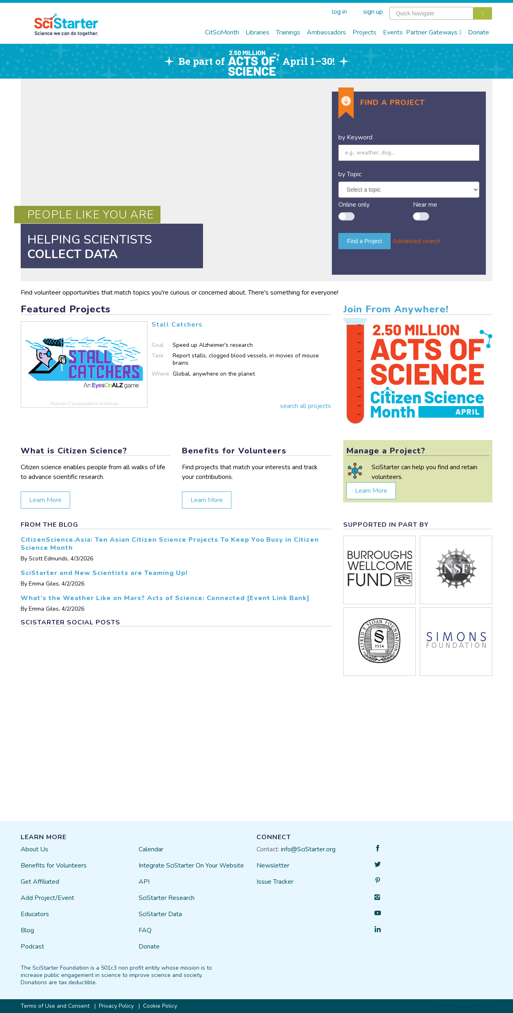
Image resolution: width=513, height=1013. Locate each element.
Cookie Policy (160, 1006)
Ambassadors (326, 32)
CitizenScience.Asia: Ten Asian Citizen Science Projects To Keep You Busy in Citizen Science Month (170, 543)
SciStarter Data (160, 914)
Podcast (32, 946)
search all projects (305, 406)
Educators (35, 914)
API (144, 881)
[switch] (346, 212)
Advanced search (416, 241)
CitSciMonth (222, 32)
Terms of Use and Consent (55, 1006)
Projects (364, 32)
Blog (27, 930)
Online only (354, 204)
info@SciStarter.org (308, 849)
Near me (425, 204)
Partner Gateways (434, 32)
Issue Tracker (274, 881)
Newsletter (272, 865)
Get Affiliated (40, 881)
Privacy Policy (116, 1006)
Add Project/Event (47, 897)
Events (393, 32)
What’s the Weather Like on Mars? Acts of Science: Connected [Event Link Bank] (165, 598)
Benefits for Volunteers (54, 865)
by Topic (349, 174)
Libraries (257, 32)
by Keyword (355, 137)
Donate (478, 32)
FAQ (145, 930)
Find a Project (364, 241)
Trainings (288, 32)
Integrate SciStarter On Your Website (191, 865)
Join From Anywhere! (396, 309)
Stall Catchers (177, 324)
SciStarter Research (167, 897)
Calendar (151, 849)
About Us (34, 849)
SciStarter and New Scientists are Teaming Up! (104, 572)
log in (339, 11)
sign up (373, 11)
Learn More (45, 500)
